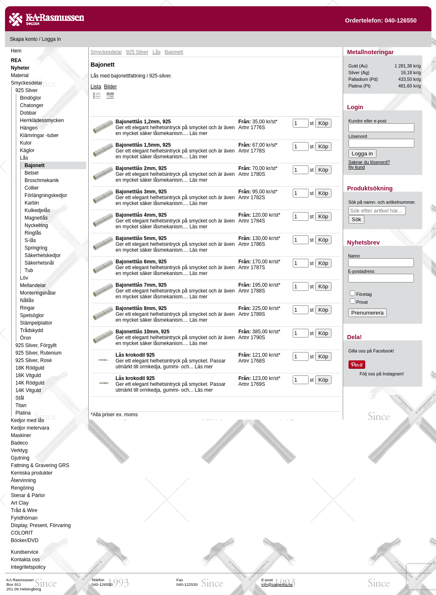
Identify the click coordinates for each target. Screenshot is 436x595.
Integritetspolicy (28, 567)
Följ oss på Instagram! (382, 373)
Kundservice (24, 552)
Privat (359, 302)
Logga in (51, 39)
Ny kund (357, 167)
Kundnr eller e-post (367, 120)
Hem (16, 51)
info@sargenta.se (277, 584)
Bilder (110, 92)
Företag (361, 294)
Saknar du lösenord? (369, 162)
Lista (96, 92)
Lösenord (358, 136)
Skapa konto (24, 39)
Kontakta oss (25, 559)
